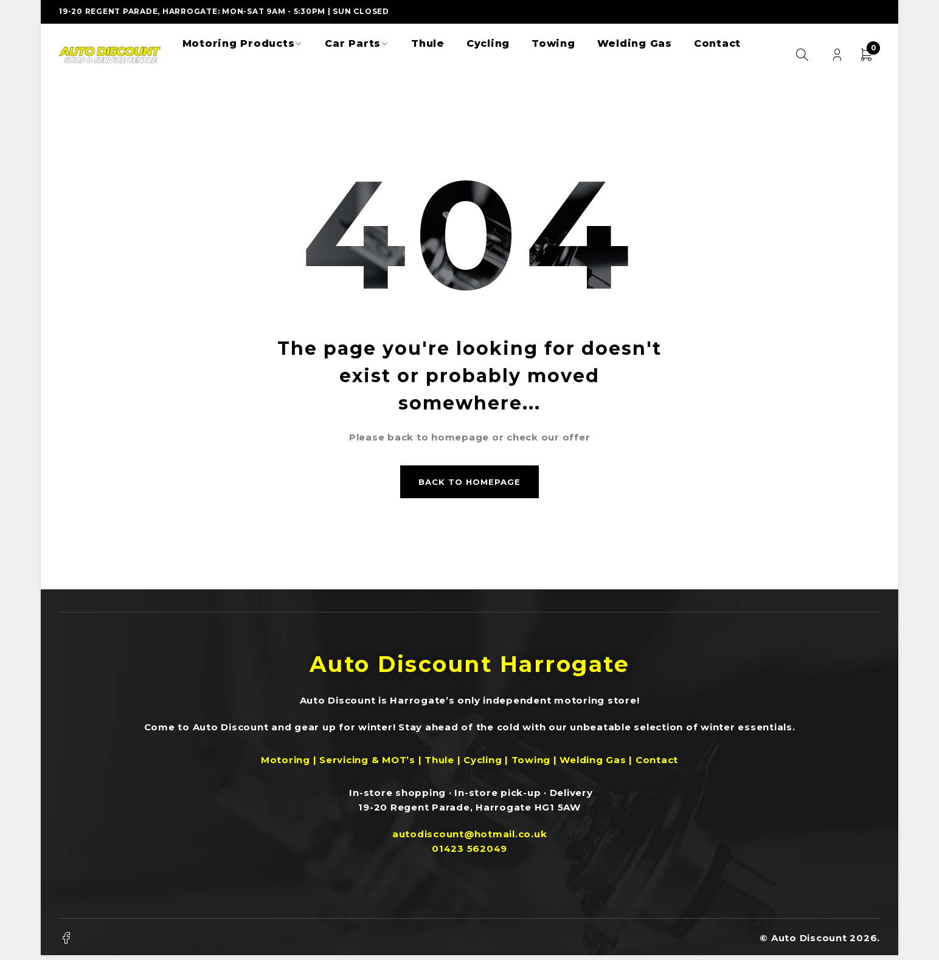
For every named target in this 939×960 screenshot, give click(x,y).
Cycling (482, 763)
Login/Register (836, 55)
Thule (440, 763)
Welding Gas (593, 763)
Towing (531, 763)
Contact (657, 763)
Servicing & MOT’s (367, 763)
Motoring (285, 763)
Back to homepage (469, 483)
